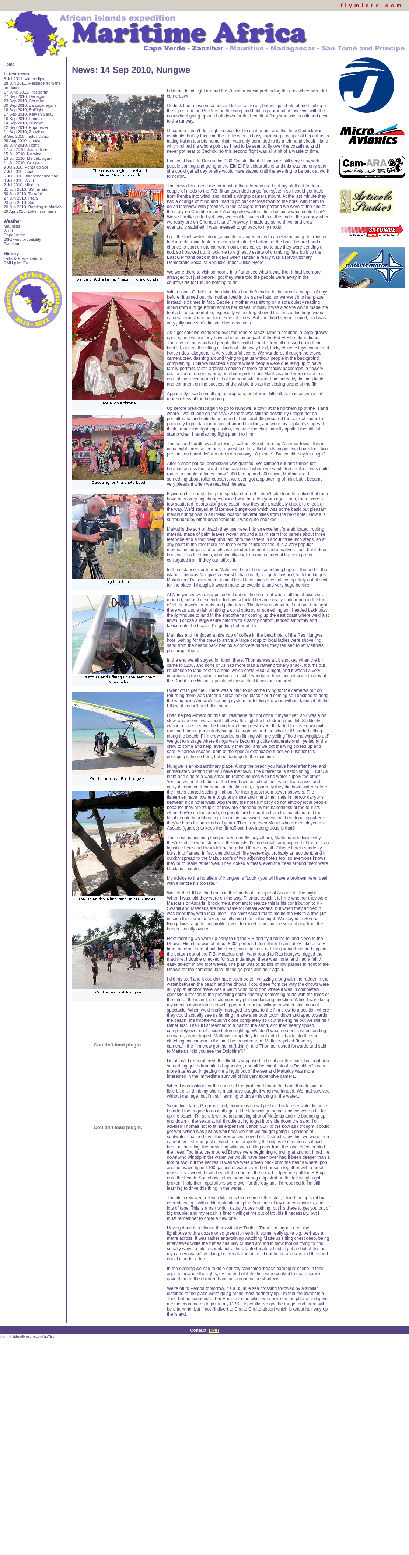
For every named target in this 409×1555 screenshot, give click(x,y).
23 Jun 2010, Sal (19, 202)
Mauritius (12, 226)
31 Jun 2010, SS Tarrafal (26, 189)
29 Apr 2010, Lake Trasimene (30, 211)
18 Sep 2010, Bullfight (23, 110)
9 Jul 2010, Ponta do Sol (26, 167)
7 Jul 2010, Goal (18, 171)
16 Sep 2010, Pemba (23, 118)
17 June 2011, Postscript (26, 92)
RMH (214, 1330)
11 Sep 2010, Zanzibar (24, 132)
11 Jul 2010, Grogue (22, 163)
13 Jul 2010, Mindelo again (28, 158)
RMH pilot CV (16, 263)
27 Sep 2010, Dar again (25, 96)
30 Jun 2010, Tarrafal (23, 193)
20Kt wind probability (22, 239)
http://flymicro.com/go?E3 (34, 1336)
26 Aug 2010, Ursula (22, 140)
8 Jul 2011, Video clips (24, 79)
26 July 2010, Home (22, 145)
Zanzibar (12, 244)
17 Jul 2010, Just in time (26, 149)
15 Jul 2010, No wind (23, 154)
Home (9, 64)
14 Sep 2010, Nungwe (24, 123)
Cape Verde (14, 235)
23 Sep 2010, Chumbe (24, 101)
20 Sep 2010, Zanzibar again (30, 105)
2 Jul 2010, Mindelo (21, 185)
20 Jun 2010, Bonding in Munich (33, 207)
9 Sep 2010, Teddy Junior (27, 136)
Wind (8, 230)
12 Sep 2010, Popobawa (26, 127)
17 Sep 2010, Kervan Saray (28, 114)
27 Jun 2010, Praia (21, 198)
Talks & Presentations (23, 258)
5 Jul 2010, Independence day (31, 176)
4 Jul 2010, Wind (19, 180)
